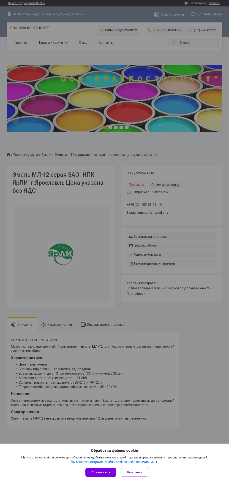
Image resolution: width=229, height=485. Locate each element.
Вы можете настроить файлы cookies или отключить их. (113, 462)
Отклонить (134, 472)
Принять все (100, 472)
